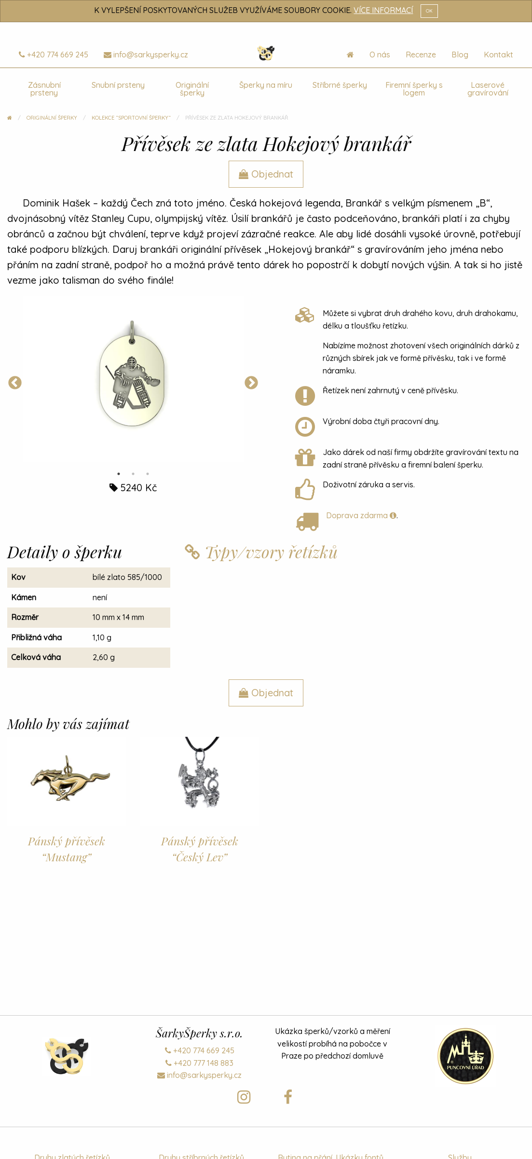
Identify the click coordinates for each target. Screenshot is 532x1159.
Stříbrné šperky (340, 85)
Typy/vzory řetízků (261, 551)
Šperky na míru (265, 85)
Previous (15, 383)
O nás (379, 54)
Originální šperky (192, 88)
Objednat (266, 174)
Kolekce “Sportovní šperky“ (131, 117)
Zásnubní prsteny (44, 88)
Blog (459, 54)
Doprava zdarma (361, 515)
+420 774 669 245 (53, 54)
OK (429, 11)
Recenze (421, 54)
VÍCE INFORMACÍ (383, 10)
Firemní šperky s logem (414, 88)
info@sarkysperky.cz (146, 54)
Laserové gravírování (487, 88)
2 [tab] (133, 474)
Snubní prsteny (118, 85)
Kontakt (498, 54)
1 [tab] (118, 474)
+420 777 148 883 (199, 1063)
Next (251, 383)
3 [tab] (147, 474)
